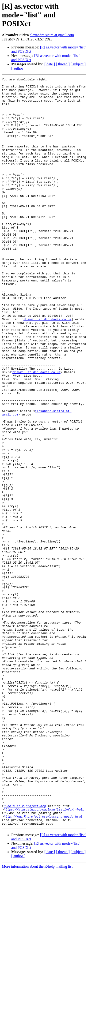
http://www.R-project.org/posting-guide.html (43, 964)
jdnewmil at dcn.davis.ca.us (47, 368)
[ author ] (18, 68)
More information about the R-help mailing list (37, 1016)
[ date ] (49, 64)
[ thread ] (63, 64)
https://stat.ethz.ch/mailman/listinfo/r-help (44, 956)
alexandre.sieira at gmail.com (52, 35)
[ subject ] (78, 64)
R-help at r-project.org (25, 952)
